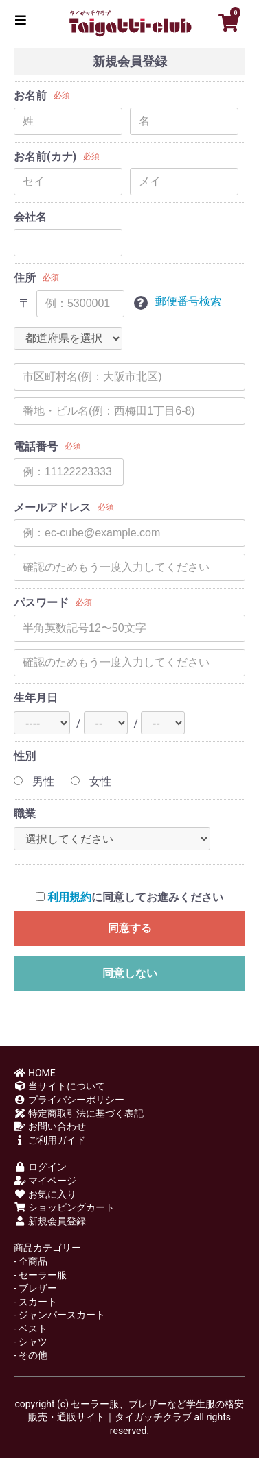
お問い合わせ (50, 1126)
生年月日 (36, 697)
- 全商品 (30, 1261)
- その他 (30, 1355)
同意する (130, 928)
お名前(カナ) (45, 156)
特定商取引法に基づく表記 (79, 1113)
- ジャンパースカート (59, 1314)
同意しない (129, 973)
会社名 (30, 216)
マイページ (45, 1180)
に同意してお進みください (129, 897)
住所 (25, 277)
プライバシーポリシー (69, 1099)
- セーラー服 (40, 1275)
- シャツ (30, 1341)
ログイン (40, 1166)
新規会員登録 (50, 1220)
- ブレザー (35, 1288)
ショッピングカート (64, 1207)
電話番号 (36, 446)
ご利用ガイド (50, 1140)
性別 (25, 756)
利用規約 (69, 897)
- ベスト (30, 1328)
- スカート (35, 1301)
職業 (25, 813)
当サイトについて (59, 1085)
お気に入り (45, 1194)
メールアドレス (52, 507)
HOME (35, 1072)
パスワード (41, 602)
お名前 (30, 95)
